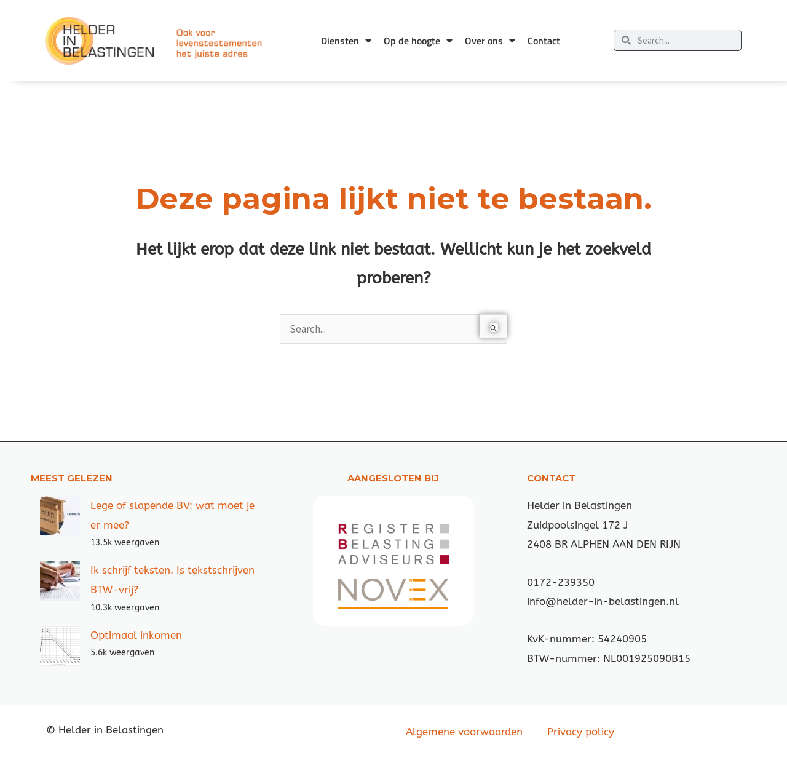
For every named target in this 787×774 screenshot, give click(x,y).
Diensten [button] (346, 40)
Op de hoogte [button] (418, 40)
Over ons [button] (490, 40)
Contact (544, 40)
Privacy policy (580, 731)
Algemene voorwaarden (464, 731)
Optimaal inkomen (136, 635)
